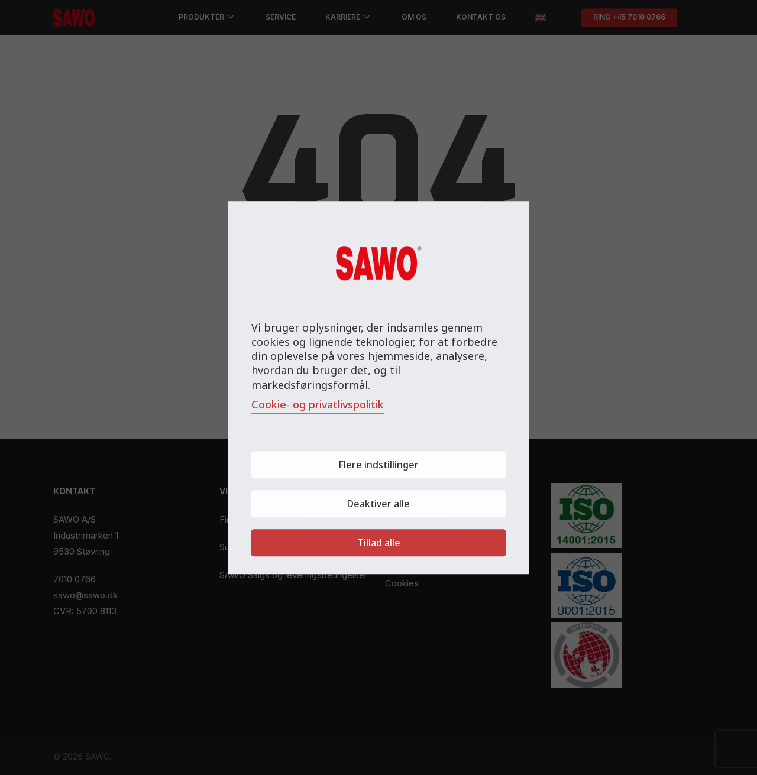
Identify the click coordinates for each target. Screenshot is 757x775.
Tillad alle (378, 542)
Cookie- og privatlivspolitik (317, 404)
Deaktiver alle (378, 503)
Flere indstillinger (378, 464)
